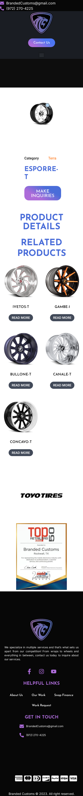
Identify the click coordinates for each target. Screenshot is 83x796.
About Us (16, 695)
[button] (41, 55)
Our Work (38, 695)
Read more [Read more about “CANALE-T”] (62, 385)
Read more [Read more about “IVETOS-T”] (21, 317)
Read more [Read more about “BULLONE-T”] (21, 385)
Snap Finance (63, 695)
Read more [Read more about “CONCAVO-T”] (21, 453)
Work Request (41, 705)
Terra (52, 158)
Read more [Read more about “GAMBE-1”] (62, 317)
